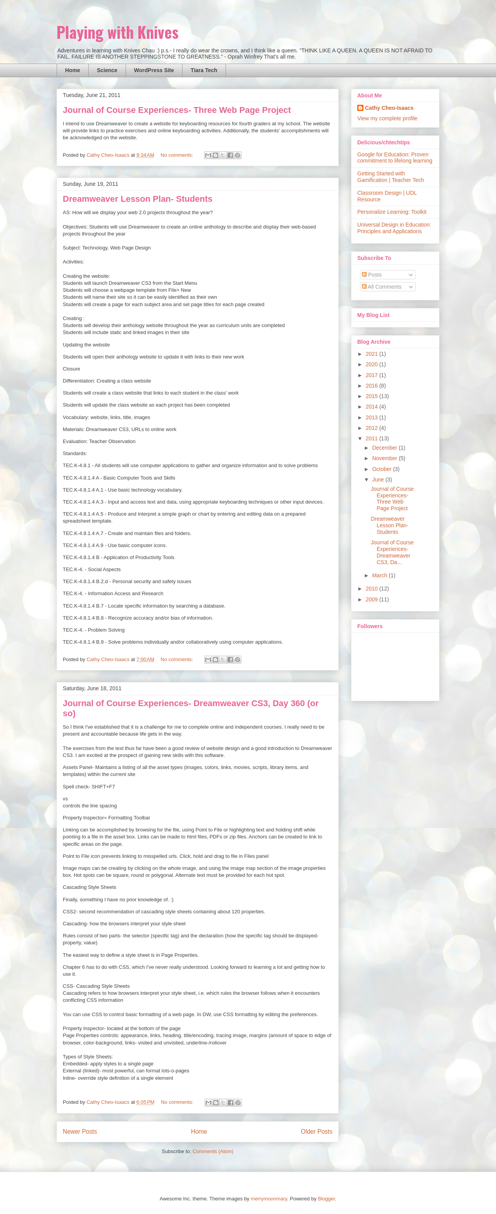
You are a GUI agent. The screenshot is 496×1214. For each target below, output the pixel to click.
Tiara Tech (204, 70)
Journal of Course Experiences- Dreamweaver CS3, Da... (392, 552)
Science (107, 70)
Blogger (326, 1199)
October (382, 469)
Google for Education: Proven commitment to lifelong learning (394, 157)
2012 (372, 428)
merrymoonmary (269, 1199)
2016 (372, 386)
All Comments (381, 287)
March (380, 575)
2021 (372, 354)
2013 (372, 417)
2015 (372, 396)
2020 (372, 364)
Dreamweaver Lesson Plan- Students (137, 199)
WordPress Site (154, 70)
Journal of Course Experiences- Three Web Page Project (177, 110)
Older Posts (316, 1131)
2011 (372, 438)
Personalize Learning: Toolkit (392, 212)
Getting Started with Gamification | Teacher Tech (390, 176)
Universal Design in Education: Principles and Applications (394, 228)
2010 (372, 588)
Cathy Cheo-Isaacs (389, 108)
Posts (372, 275)
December (385, 448)
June (378, 479)
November (385, 458)
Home (72, 70)
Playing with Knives (118, 31)
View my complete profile (387, 118)
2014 (372, 407)
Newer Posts (80, 1131)
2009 (372, 599)
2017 (372, 375)
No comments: (178, 155)
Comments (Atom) (213, 1151)
